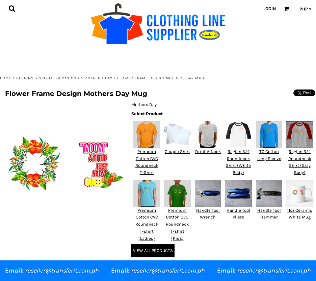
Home (5, 78)
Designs (25, 78)
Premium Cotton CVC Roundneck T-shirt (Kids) (177, 224)
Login (269, 8)
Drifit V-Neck (208, 151)
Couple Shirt (177, 151)
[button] (11, 8)
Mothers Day (98, 78)
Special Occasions (59, 78)
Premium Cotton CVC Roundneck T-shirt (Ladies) (146, 224)
